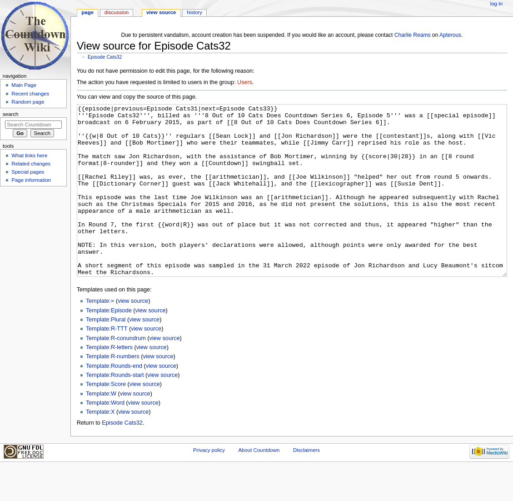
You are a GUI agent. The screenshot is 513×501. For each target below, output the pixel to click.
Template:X (100, 446)
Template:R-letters (109, 381)
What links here (29, 155)
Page (87, 12)
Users (244, 82)
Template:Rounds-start (115, 409)
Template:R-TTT (106, 363)
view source (133, 335)
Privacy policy (209, 484)
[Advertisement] (33, 257)
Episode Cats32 (105, 57)
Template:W (101, 428)
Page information (31, 180)
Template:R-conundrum (116, 372)
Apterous (450, 35)
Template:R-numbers (112, 390)
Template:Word (105, 437)
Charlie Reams (412, 35)
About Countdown (258, 484)
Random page (27, 102)
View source (161, 12)
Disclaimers (306, 484)
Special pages (27, 172)
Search (11, 114)
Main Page (23, 85)
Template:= (100, 335)
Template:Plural (105, 354)
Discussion (117, 12)
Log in (496, 3)
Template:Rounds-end (114, 400)
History (194, 12)
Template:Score (106, 418)
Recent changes (30, 93)
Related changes (30, 163)
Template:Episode (109, 344)
